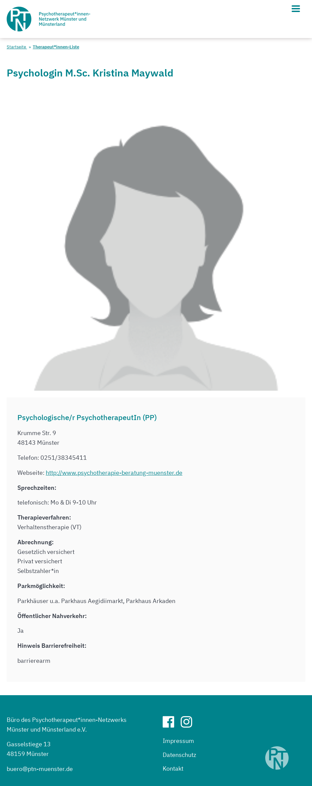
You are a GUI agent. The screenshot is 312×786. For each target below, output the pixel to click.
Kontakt (173, 768)
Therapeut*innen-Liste (56, 47)
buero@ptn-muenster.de (40, 769)
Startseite (17, 47)
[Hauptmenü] (296, 8)
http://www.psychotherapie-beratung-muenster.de (114, 472)
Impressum (178, 741)
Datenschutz (179, 755)
